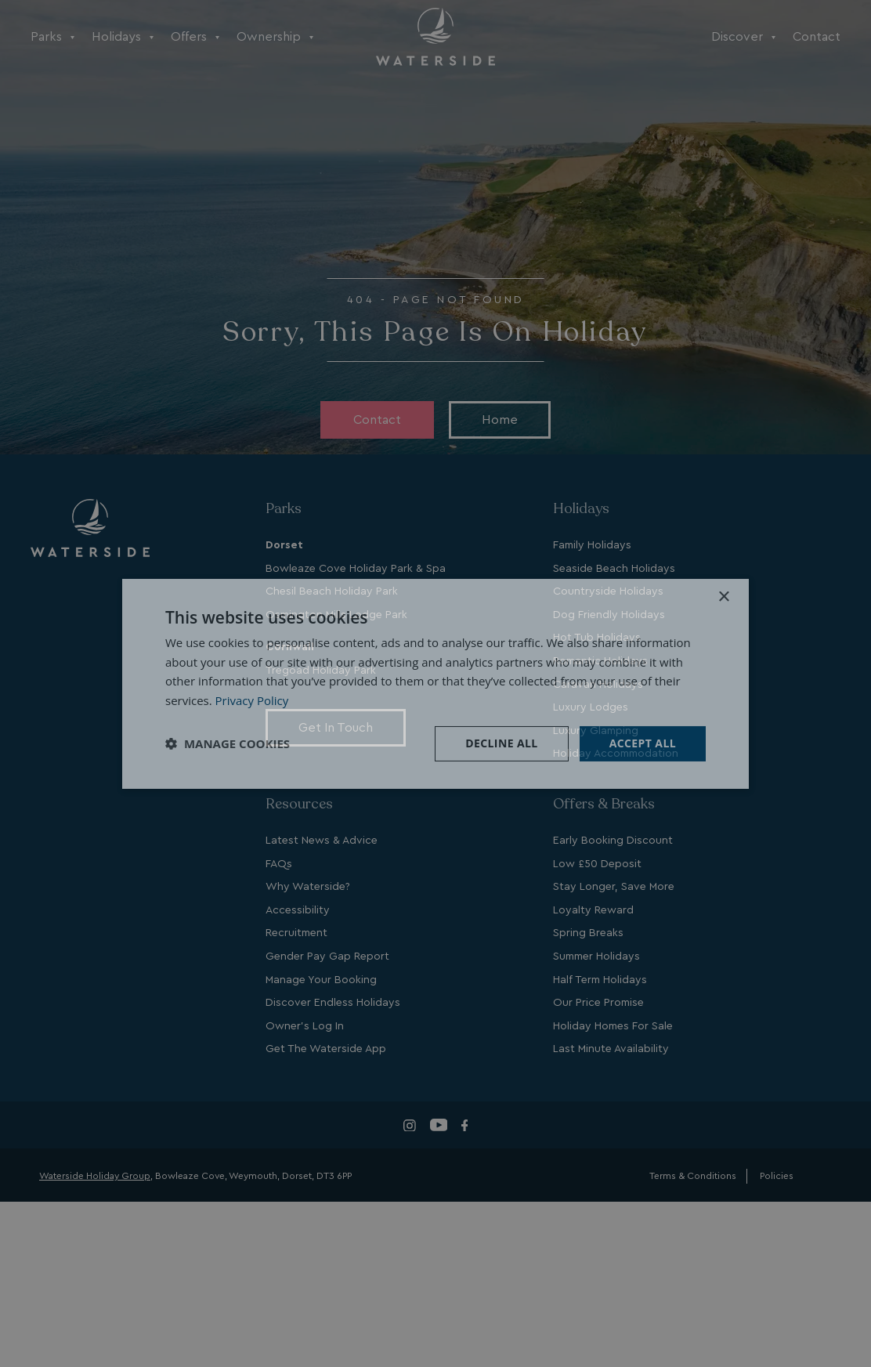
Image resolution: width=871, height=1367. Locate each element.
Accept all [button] (642, 743)
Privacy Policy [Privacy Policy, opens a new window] (252, 700)
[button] (227, 743)
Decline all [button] (501, 743)
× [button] (723, 596)
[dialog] (435, 683)
